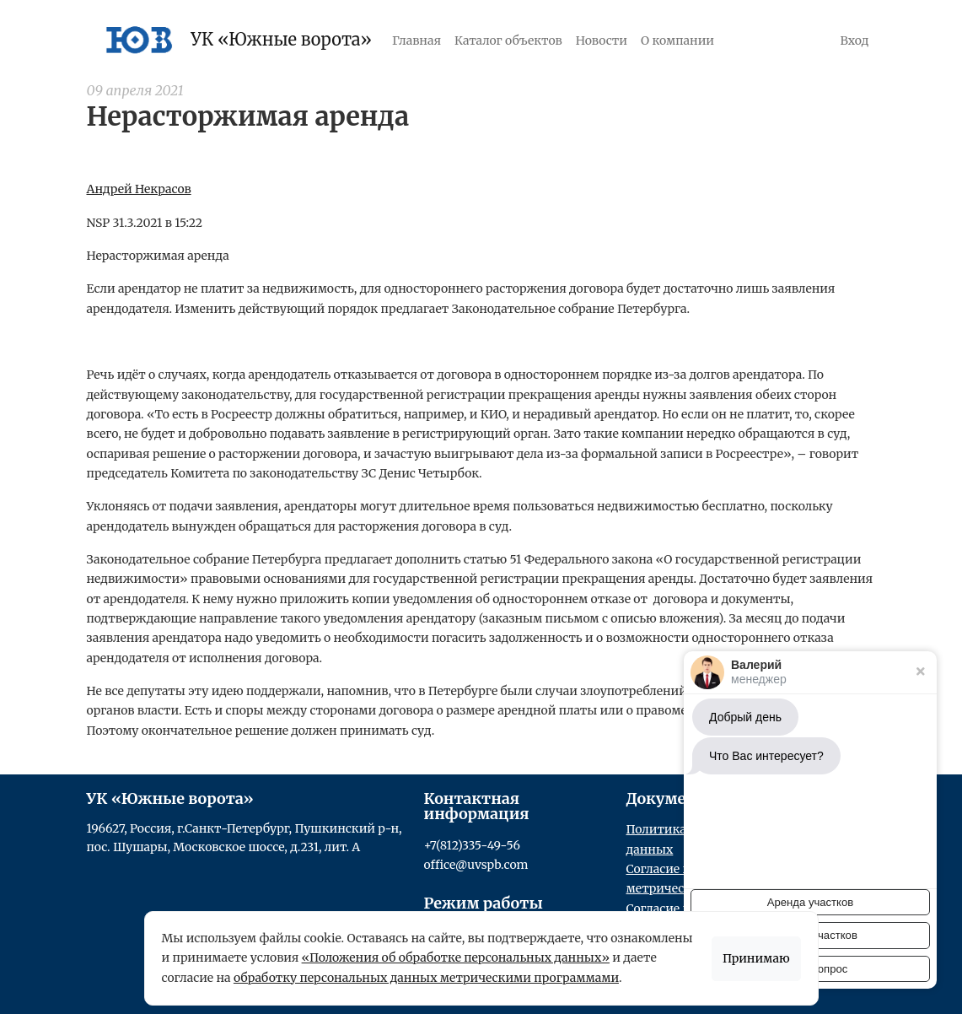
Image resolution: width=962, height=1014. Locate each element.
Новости (601, 40)
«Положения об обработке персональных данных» (456, 957)
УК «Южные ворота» (235, 39)
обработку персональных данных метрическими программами (426, 977)
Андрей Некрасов (139, 189)
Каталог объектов (508, 40)
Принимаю (756, 958)
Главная (416, 40)
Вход (855, 40)
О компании (677, 40)
